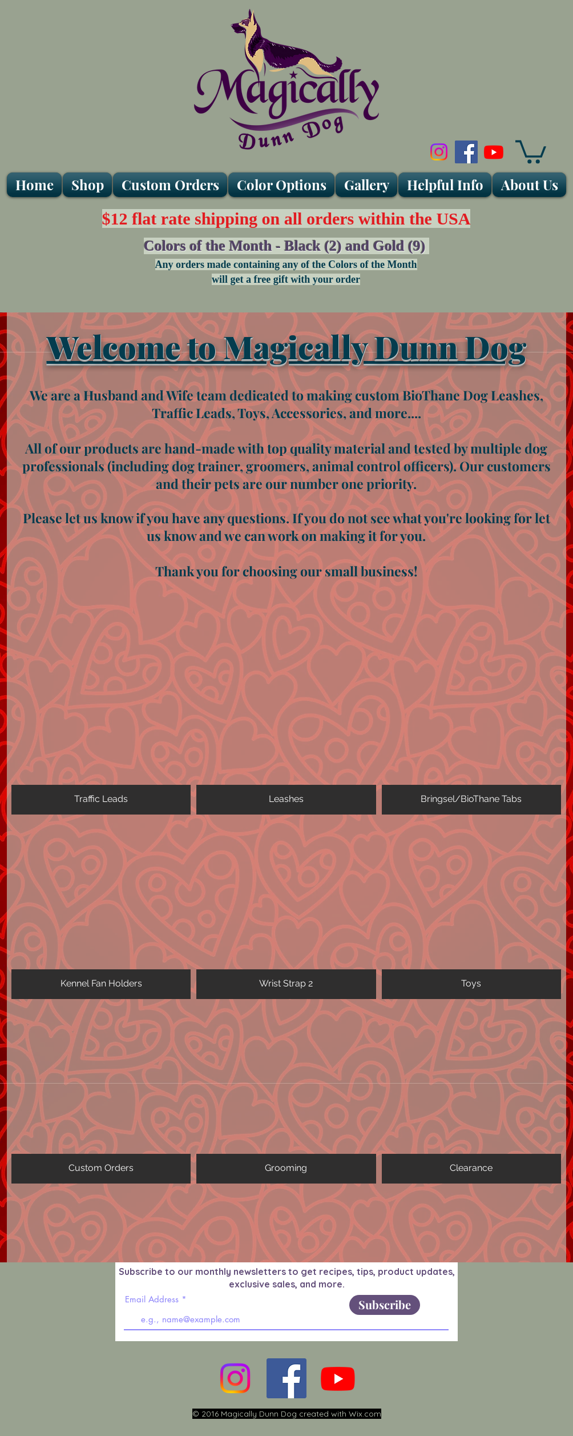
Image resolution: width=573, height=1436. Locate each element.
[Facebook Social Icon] (466, 152)
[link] (530, 150)
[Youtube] (493, 152)
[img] (286, 1094)
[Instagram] (438, 152)
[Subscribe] (384, 1305)
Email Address (152, 1299)
